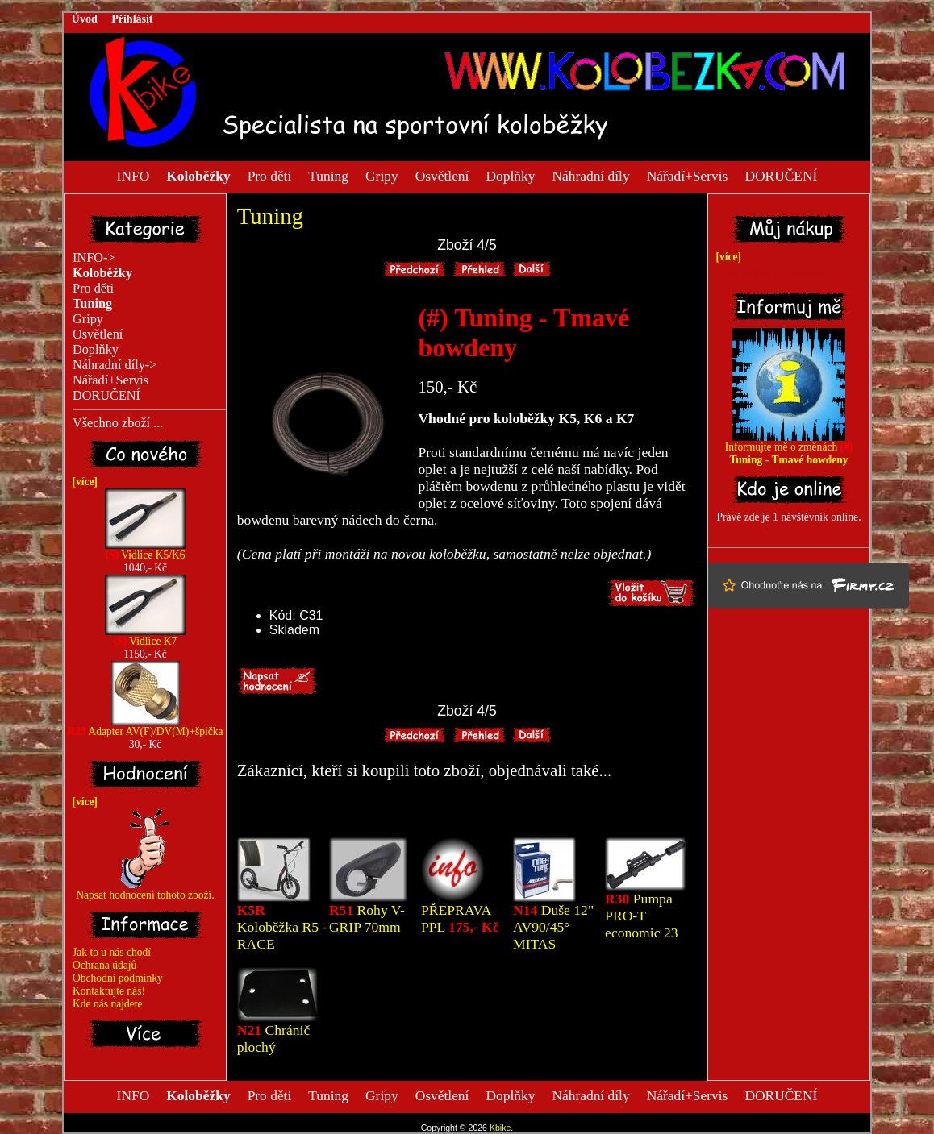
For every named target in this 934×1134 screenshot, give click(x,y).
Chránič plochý (273, 1038)
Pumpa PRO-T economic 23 (641, 916)
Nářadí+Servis (687, 175)
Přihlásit (131, 19)
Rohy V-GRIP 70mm (367, 918)
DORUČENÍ (780, 175)
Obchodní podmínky (118, 978)
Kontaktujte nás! (109, 991)
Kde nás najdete (108, 1004)
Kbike (500, 1127)
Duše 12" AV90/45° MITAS (553, 927)
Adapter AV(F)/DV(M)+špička (145, 726)
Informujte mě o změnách (789, 448)
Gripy (381, 175)
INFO (133, 175)
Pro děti (270, 175)
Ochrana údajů (104, 965)
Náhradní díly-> (114, 365)
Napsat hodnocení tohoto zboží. (145, 890)
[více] (82, 482)
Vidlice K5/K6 (145, 550)
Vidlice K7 (145, 636)
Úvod (85, 19)
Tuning (328, 175)
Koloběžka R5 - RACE (282, 927)
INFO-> (94, 258)
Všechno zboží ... (118, 423)
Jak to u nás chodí (112, 952)
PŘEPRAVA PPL (460, 918)
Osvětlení (442, 175)
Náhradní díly (590, 175)
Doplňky (510, 175)
